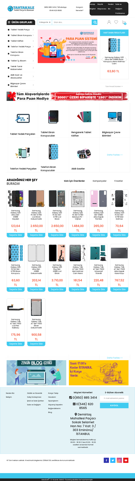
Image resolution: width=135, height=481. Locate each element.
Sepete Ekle (15, 235)
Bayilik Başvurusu (102, 6)
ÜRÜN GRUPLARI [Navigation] (20, 22)
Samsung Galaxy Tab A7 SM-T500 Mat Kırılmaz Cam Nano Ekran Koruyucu (77, 271)
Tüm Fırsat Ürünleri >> (114, 86)
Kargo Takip (53, 393)
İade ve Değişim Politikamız (120, 9)
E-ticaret (54, 479)
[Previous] (102, 59)
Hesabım (52, 397)
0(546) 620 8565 (83, 406)
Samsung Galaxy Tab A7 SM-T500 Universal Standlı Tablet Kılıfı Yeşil (98, 271)
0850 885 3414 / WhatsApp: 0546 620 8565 (55, 9)
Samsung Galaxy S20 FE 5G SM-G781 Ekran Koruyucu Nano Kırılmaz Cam (15, 272)
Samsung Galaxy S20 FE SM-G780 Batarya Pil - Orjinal (77, 214)
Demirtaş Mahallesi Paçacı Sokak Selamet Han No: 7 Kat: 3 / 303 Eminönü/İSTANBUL (83, 424)
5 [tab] (71, 60)
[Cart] (125, 22)
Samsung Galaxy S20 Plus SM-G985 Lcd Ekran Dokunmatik (57, 270)
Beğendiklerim (54, 408)
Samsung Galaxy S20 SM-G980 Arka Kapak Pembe (98, 214)
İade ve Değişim (34, 404)
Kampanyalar (100, 180)
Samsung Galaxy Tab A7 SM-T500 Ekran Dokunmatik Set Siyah (36, 324)
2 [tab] (63, 60)
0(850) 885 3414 (83, 398)
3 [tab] (66, 60)
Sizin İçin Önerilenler (74, 180)
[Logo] (21, 8)
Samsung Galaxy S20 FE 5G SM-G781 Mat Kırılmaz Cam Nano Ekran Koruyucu (119, 217)
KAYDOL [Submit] (114, 405)
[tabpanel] (67, 46)
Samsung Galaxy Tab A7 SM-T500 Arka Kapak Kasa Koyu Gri (119, 270)
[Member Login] (109, 22)
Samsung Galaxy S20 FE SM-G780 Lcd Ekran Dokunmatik (36, 214)
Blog (50, 412)
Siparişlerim (53, 401)
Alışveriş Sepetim (55, 404)
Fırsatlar (118, 180)
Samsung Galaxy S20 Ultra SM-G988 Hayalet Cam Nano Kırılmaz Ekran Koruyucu (15, 219)
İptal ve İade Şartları (35, 401)
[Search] (72, 22)
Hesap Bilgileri (93, 6)
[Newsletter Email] (114, 398)
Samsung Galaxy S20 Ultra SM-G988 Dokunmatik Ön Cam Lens (36, 271)
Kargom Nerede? (79, 9)
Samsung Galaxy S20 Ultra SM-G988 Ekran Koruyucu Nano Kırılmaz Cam (114, 60)
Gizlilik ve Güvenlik (34, 393)
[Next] (126, 59)
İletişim (9, 397)
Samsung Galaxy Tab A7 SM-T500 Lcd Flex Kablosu (15, 323)
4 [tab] (68, 60)
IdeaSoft (45, 479)
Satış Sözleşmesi (34, 397)
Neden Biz (111, 6)
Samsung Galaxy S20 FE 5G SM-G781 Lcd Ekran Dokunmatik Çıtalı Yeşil (57, 216)
